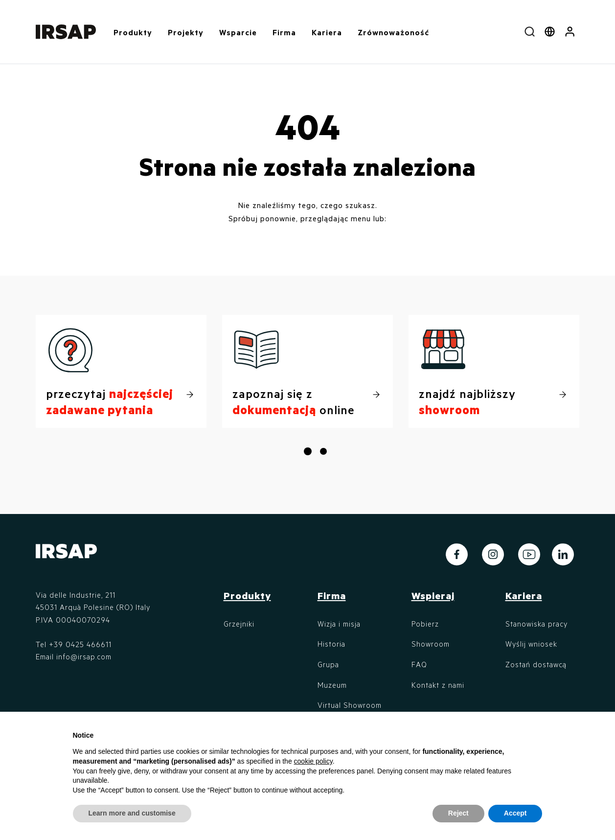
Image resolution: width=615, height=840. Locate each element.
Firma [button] (284, 32)
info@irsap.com (84, 656)
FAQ (419, 664)
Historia (331, 644)
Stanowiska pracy (536, 624)
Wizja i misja (339, 624)
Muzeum (332, 685)
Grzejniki (239, 624)
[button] (570, 32)
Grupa (328, 664)
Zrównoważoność (393, 32)
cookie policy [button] (313, 761)
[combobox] (530, 32)
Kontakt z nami (437, 685)
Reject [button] (458, 813)
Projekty (186, 32)
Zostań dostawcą (536, 664)
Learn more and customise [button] (132, 813)
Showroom (430, 644)
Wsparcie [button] (238, 32)
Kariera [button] (327, 32)
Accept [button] (515, 813)
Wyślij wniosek (531, 644)
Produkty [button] (133, 32)
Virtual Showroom (350, 705)
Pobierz (425, 624)
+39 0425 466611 (80, 644)
